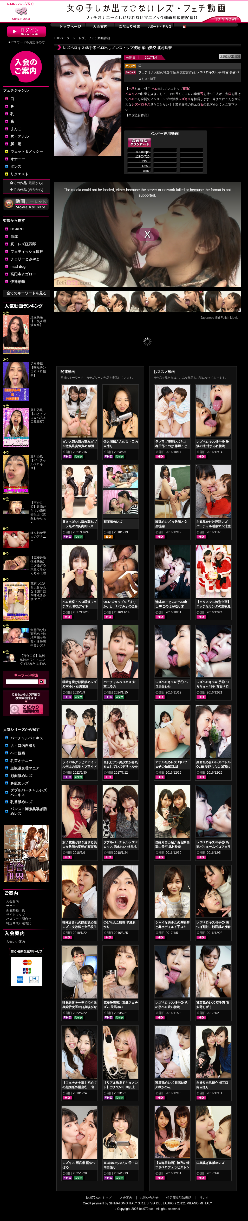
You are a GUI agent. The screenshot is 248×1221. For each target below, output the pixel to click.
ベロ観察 (17, 753)
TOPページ (61, 38)
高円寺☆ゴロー (23, 274)
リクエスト (19, 174)
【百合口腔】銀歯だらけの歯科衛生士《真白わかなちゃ (38, 512)
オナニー (17, 159)
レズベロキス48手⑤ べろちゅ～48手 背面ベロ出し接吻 (212, 686)
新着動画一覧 (15, 910)
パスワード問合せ (18, 919)
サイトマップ (15, 915)
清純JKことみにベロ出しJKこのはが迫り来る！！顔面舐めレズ (171, 606)
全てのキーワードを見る (26, 293)
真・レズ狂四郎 (23, 244)
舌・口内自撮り (23, 746)
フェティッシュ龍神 (26, 251)
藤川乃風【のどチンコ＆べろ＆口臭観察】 (38, 416)
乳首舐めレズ (21, 802)
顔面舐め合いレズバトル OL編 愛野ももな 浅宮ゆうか (213, 766)
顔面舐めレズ (21, 776)
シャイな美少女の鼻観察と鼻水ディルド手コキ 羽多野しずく (172, 927)
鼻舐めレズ (19, 783)
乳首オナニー (21, 761)
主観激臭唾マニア (25, 768)
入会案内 (12, 901)
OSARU (17, 229)
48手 (208, 72)
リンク (204, 1197)
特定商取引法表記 (18, 923)
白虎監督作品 (186, 72)
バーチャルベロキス (26, 738)
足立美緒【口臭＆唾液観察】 (38, 321)
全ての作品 (26, 183)
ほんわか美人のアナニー (38, 536)
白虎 (14, 236)
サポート (12, 906)
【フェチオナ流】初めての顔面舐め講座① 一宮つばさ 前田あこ (79, 1087)
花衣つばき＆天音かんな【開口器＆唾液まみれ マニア (38, 591)
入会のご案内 (15, 942)
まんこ (15, 129)
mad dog (17, 267)
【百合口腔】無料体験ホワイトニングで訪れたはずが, (33, 659)
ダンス (15, 166)
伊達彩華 (17, 282)
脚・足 (15, 144)
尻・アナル (19, 136)
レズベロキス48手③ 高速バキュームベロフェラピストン (213, 847)
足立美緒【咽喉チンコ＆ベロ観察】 (38, 369)
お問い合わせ (149, 1197)
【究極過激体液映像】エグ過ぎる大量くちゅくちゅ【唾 (38, 565)
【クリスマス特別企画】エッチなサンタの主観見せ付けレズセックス (213, 606)
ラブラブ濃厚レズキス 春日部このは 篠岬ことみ (171, 446)
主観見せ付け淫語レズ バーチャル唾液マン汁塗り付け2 (213, 526)
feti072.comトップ (99, 1197)
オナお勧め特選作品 (157, 72)
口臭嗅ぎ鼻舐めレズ (210, 1163)
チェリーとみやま (25, 259)
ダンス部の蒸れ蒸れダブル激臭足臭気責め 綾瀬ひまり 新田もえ (79, 446)
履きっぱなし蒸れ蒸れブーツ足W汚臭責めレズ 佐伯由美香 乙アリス (79, 526)
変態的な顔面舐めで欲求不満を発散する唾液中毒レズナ (38, 637)
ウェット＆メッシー (26, 151)
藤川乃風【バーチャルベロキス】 (38, 462)
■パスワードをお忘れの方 (26, 42)
